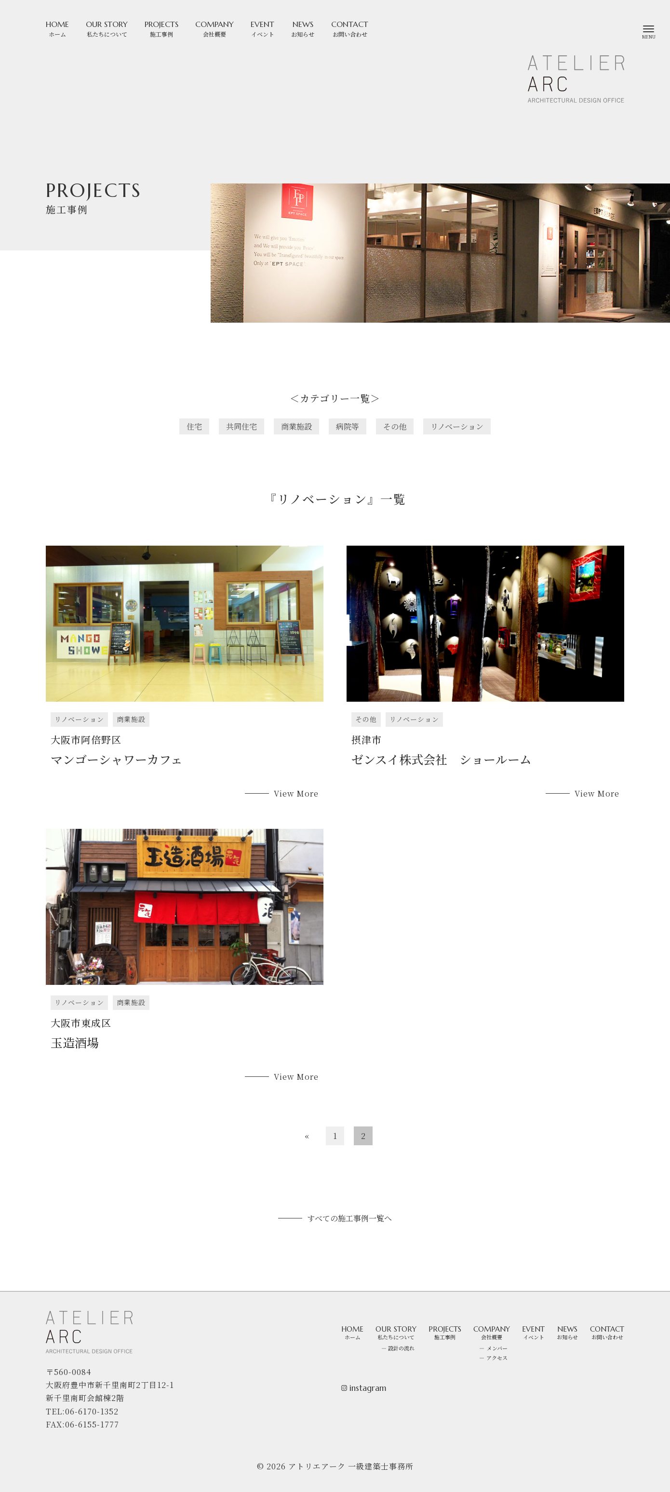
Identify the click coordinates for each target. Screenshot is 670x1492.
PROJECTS (161, 28)
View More (296, 793)
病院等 (347, 426)
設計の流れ (401, 1348)
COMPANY (214, 28)
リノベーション (456, 426)
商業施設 (296, 426)
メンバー (497, 1348)
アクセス (497, 1358)
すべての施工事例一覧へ (349, 1218)
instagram (364, 1388)
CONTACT (349, 28)
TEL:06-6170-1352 (82, 1411)
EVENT (262, 28)
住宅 (194, 426)
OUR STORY (107, 28)
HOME (57, 28)
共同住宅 (241, 426)
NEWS (302, 28)
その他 (394, 426)
